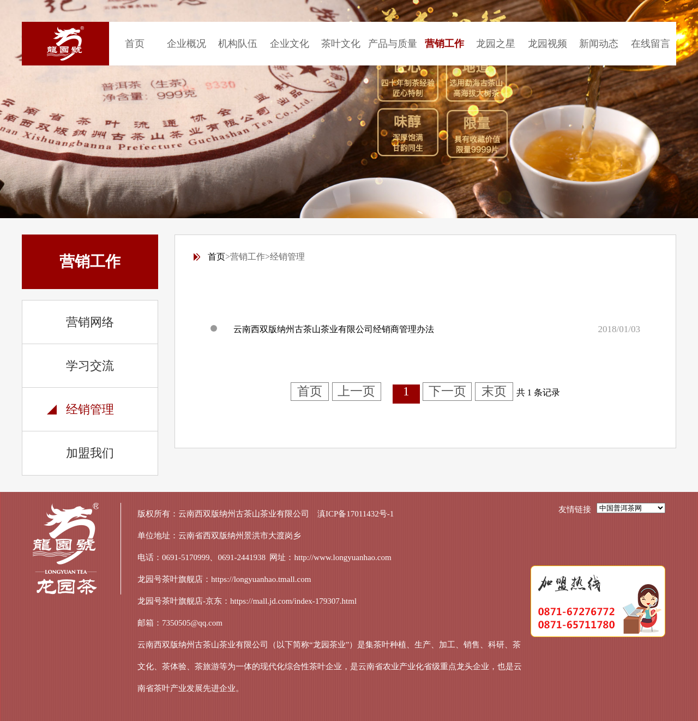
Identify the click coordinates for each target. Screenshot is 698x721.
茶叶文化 (340, 43)
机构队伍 (237, 43)
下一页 (447, 391)
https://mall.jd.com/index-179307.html (293, 601)
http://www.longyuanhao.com (343, 557)
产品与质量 (392, 43)
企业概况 (186, 43)
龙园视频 (547, 43)
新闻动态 (598, 43)
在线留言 (650, 43)
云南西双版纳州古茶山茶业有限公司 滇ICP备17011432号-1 (286, 513)
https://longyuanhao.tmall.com (261, 579)
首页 (135, 43)
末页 (494, 391)
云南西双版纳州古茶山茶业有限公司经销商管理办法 (333, 329)
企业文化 (289, 43)
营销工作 (444, 43)
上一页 (356, 391)
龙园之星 (495, 43)
